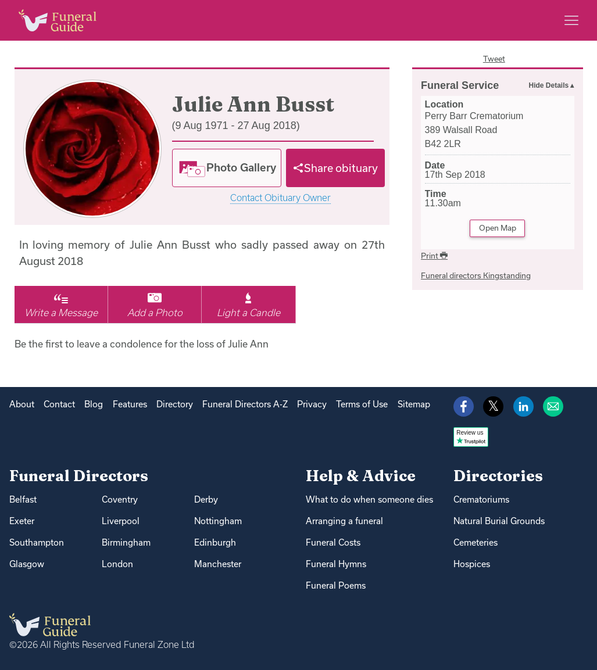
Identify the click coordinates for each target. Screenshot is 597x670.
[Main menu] (571, 20)
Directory (174, 404)
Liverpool (121, 521)
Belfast (23, 499)
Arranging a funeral (344, 521)
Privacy (312, 404)
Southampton (36, 542)
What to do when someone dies (369, 499)
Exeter (21, 521)
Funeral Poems (336, 585)
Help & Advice (361, 475)
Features (130, 404)
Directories (498, 475)
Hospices (471, 564)
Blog (93, 404)
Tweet (494, 58)
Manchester (217, 564)
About (21, 404)
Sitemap (414, 404)
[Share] (335, 168)
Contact (59, 404)
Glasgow (26, 564)
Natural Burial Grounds (499, 521)
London (117, 564)
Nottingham (218, 521)
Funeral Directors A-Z (245, 404)
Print (434, 255)
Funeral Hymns (336, 564)
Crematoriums (481, 499)
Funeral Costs (333, 542)
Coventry (120, 499)
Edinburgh (215, 542)
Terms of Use (362, 404)
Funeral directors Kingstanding (476, 275)
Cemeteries (475, 542)
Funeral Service (460, 85)
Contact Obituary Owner (280, 198)
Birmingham (126, 542)
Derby (206, 499)
